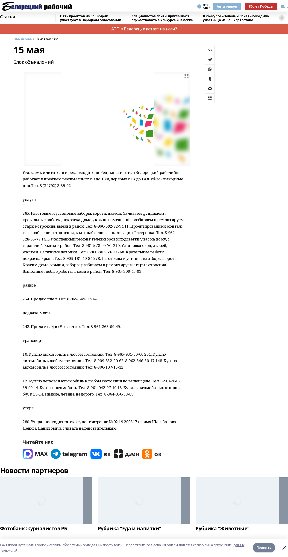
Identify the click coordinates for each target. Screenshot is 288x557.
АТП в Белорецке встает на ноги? (144, 29)
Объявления (23, 39)
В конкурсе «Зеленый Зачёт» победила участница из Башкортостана (236, 18)
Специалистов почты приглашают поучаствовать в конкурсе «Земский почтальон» (162, 18)
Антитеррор (227, 6)
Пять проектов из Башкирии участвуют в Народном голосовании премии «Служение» (90, 18)
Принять (263, 547)
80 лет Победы (261, 6)
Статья (7, 16)
